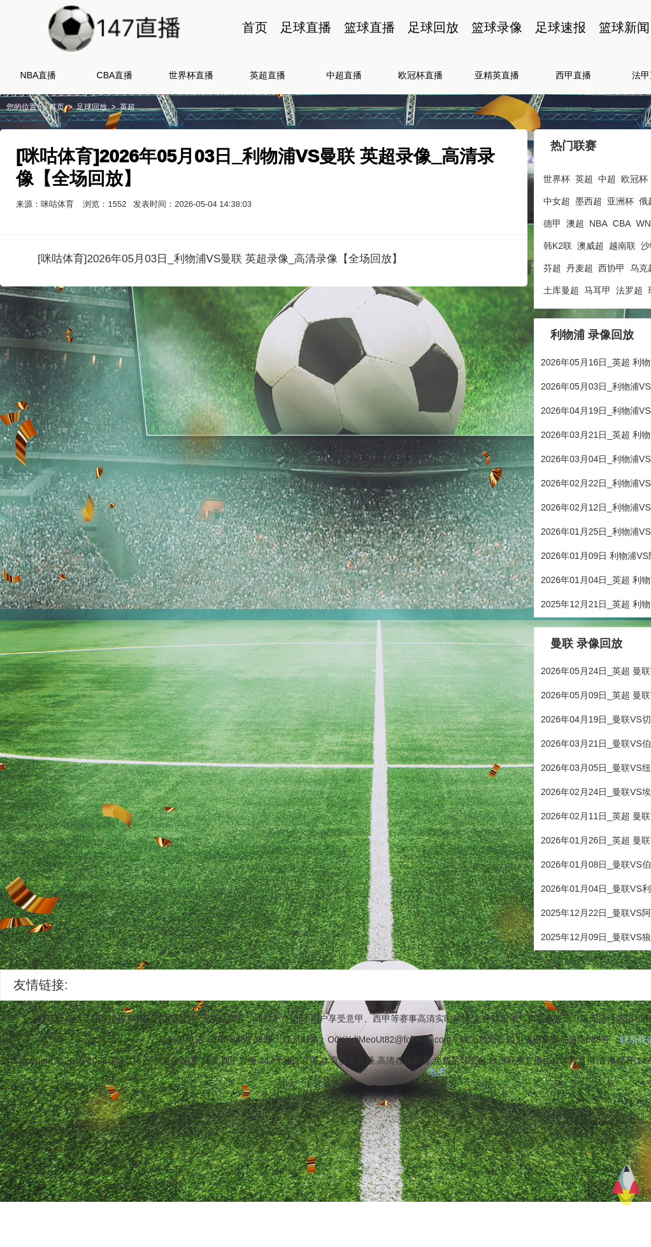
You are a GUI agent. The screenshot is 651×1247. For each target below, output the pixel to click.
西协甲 (611, 268)
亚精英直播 (497, 75)
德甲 (552, 223)
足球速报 (560, 27)
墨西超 (588, 201)
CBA (622, 223)
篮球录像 (496, 27)
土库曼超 (561, 290)
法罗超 (629, 290)
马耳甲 (597, 290)
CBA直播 (115, 75)
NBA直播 (38, 75)
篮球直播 (369, 27)
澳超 (575, 223)
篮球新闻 (624, 27)
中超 (607, 179)
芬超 (552, 268)
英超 (127, 106)
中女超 (556, 201)
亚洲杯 (620, 201)
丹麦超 (579, 268)
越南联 (622, 246)
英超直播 (267, 75)
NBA (598, 223)
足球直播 (305, 27)
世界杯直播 (191, 75)
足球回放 (433, 27)
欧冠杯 (634, 179)
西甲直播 (573, 75)
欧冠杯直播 (420, 75)
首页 (255, 27)
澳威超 (590, 246)
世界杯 (556, 179)
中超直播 (344, 75)
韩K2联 (557, 246)
